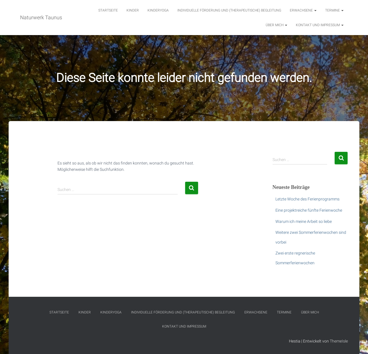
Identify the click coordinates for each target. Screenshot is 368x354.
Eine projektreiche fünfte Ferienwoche (308, 210)
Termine (334, 10)
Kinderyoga (158, 10)
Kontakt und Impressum (320, 25)
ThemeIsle (339, 341)
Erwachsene (303, 10)
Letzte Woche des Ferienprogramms (307, 199)
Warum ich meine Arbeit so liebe (303, 221)
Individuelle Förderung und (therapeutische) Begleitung (229, 10)
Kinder (132, 10)
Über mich (276, 25)
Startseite (108, 10)
